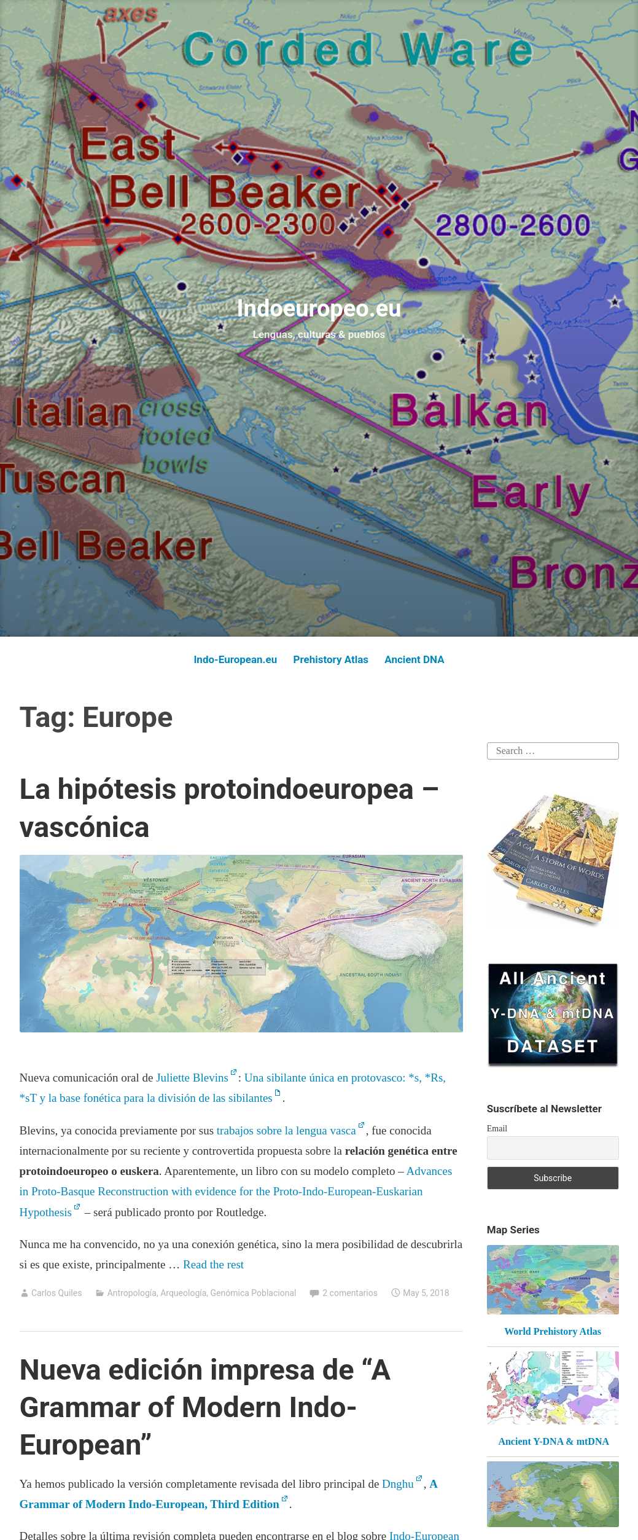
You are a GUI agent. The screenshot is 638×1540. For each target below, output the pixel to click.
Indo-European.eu (235, 659)
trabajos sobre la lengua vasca (286, 1130)
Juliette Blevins (192, 1077)
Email (497, 1128)
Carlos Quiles (56, 1293)
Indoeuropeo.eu (318, 308)
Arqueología (183, 1293)
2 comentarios (350, 1293)
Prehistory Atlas (330, 659)
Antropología (132, 1293)
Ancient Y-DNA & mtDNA (553, 1441)
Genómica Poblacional (254, 1293)
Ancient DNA (414, 659)
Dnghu (398, 1483)
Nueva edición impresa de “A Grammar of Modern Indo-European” (205, 1407)
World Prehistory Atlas (552, 1331)
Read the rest (215, 1264)
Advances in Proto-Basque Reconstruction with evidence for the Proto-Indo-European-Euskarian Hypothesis (236, 1192)
